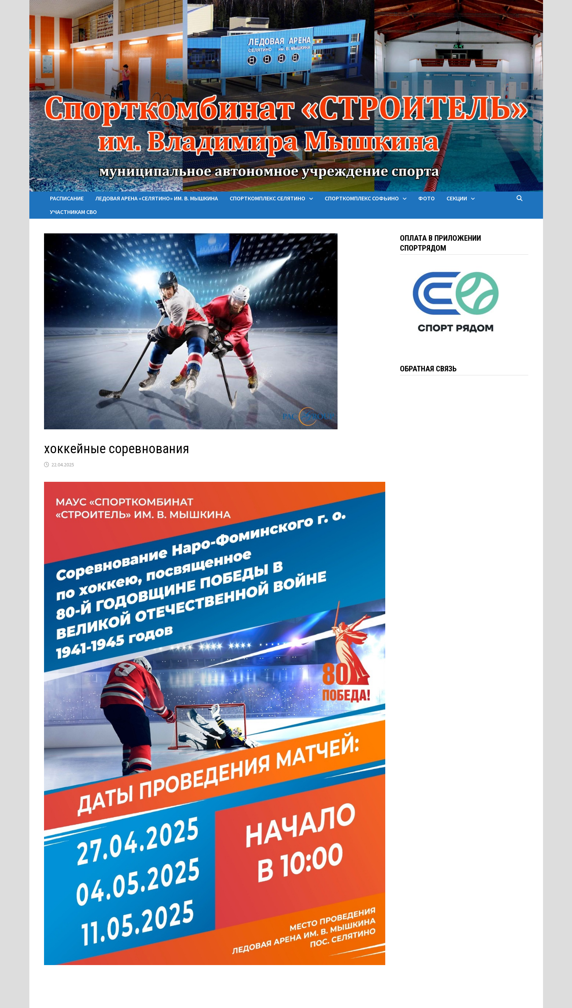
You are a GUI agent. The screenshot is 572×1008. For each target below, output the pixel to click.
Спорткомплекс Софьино (362, 198)
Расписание (67, 198)
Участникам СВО (73, 211)
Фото (426, 198)
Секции (457, 198)
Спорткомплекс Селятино (267, 198)
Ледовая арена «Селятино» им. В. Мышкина (156, 198)
